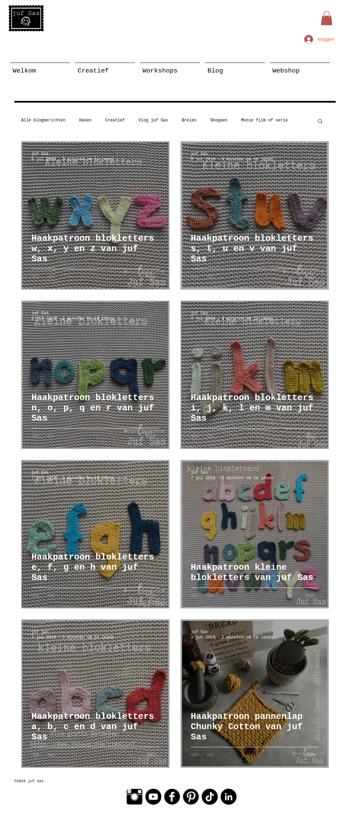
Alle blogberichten (43, 120)
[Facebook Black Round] (172, 797)
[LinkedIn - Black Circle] (228, 797)
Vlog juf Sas (153, 120)
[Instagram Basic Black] (134, 797)
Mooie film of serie (264, 120)
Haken (85, 120)
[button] (327, 18)
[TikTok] (210, 797)
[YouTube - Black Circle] (153, 797)
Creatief (115, 120)
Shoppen (218, 120)
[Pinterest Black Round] (191, 797)
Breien (189, 120)
